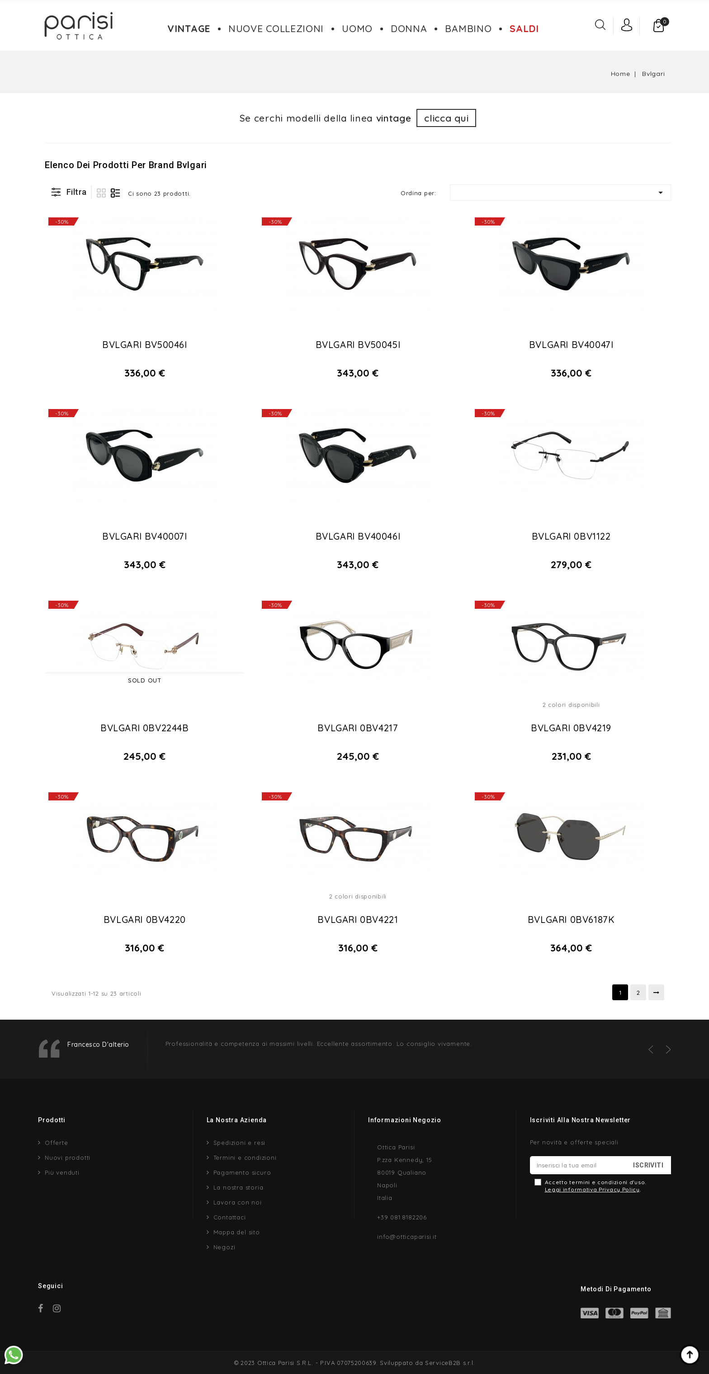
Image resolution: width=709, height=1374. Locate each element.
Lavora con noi (237, 1202)
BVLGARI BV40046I (358, 536)
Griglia (101, 193)
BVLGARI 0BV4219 (571, 728)
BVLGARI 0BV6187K (571, 919)
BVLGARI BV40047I (571, 344)
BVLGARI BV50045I (358, 344)
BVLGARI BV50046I (144, 344)
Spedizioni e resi (239, 1142)
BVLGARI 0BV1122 (571, 536)
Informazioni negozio (404, 1120)
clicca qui (446, 118)
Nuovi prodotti (67, 1157)
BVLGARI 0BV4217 (357, 728)
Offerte (56, 1142)
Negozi (224, 1247)
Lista (115, 193)
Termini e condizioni (245, 1157)
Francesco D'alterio (98, 1044)
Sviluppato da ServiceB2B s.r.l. (427, 1362)
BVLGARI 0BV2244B (144, 728)
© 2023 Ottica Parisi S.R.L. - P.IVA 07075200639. (306, 1362)
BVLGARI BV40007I (144, 536)
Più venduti (62, 1172)
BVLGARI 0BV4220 (145, 919)
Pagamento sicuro (242, 1172)
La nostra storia (238, 1187)
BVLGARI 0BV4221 (357, 919)
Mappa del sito (236, 1232)
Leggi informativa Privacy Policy (592, 1189)
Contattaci (229, 1217)
